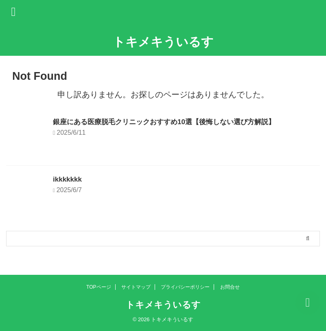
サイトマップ (136, 287)
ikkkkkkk (68, 179)
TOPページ (98, 287)
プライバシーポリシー (185, 287)
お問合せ (230, 287)
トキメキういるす (163, 41)
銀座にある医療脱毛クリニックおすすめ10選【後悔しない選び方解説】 (170, 122)
